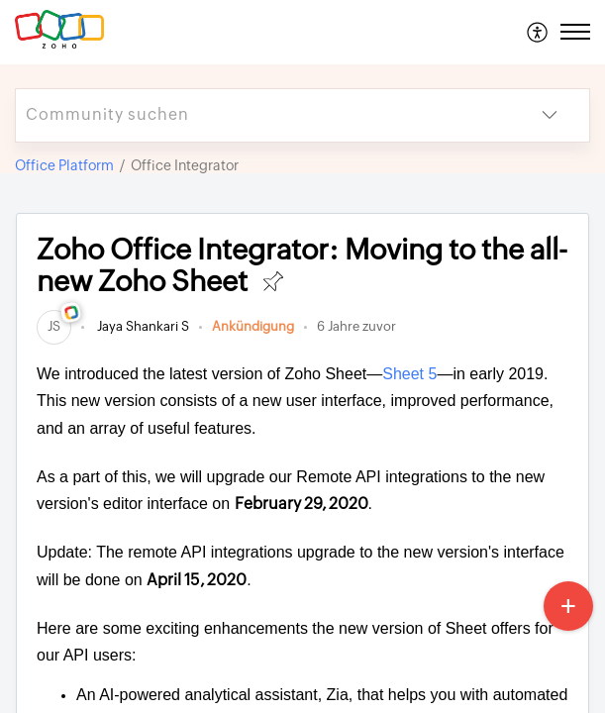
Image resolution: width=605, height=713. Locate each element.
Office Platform (64, 165)
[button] (538, 31)
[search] (263, 115)
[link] (54, 326)
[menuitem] (538, 31)
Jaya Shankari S (141, 326)
